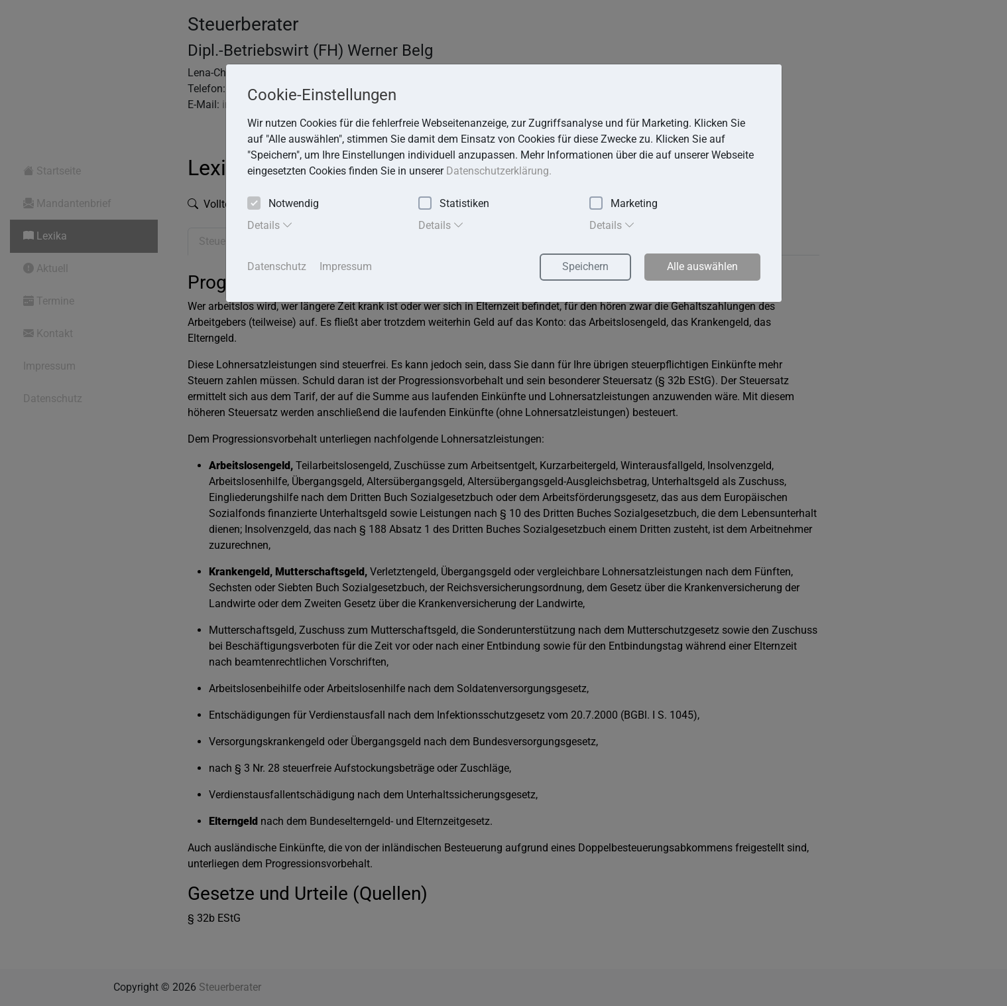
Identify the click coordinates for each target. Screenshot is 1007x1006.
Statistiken (453, 204)
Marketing (623, 204)
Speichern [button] (585, 266)
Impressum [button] (346, 266)
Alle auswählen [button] (702, 266)
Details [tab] (270, 225)
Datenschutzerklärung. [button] (499, 171)
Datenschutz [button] (276, 266)
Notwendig (283, 204)
